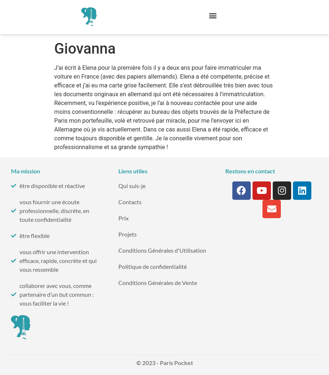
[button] (213, 15)
